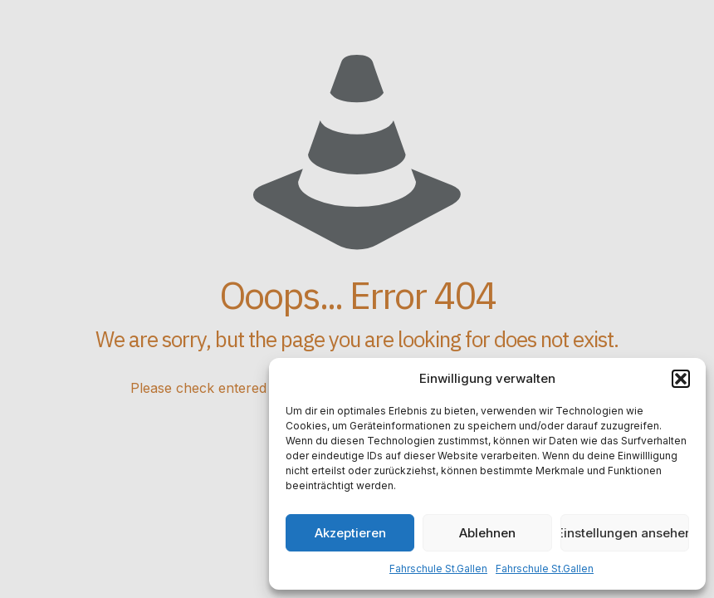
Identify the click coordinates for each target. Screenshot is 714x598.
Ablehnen (487, 533)
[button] (680, 378)
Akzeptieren (350, 533)
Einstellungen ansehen (624, 533)
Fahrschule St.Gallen (438, 568)
